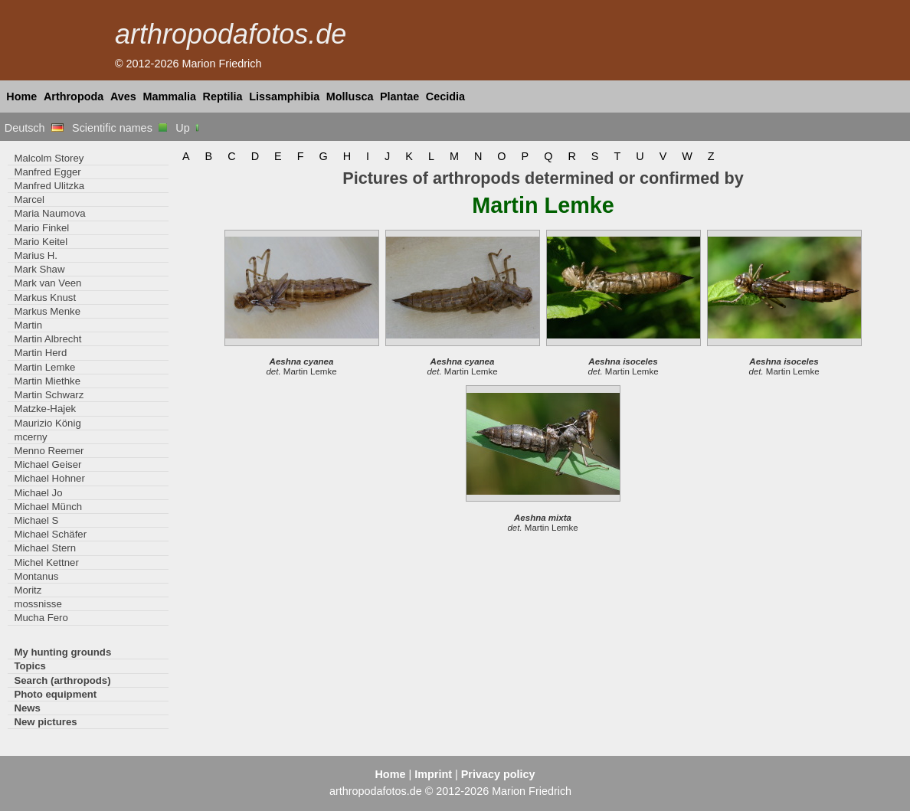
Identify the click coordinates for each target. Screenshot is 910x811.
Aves (123, 96)
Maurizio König (47, 423)
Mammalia (169, 96)
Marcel (29, 199)
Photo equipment (55, 694)
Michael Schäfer (50, 534)
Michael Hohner (49, 478)
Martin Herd (40, 352)
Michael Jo (38, 493)
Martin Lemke (44, 367)
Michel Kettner (46, 562)
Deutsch (34, 128)
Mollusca (350, 96)
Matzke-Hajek (45, 408)
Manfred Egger (47, 172)
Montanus (36, 576)
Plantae (399, 96)
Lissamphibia (284, 96)
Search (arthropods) (62, 680)
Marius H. (35, 255)
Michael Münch (48, 506)
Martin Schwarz (48, 395)
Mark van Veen (47, 283)
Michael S (36, 520)
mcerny (30, 437)
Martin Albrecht (47, 339)
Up (188, 128)
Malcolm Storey (48, 158)
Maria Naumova (49, 213)
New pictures (45, 722)
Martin (28, 325)
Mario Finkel (41, 228)
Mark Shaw (39, 269)
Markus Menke (47, 311)
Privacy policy (498, 774)
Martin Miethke (47, 381)
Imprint (433, 774)
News (27, 708)
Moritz (27, 590)
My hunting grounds (62, 652)
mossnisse (37, 604)
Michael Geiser (47, 464)
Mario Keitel (40, 241)
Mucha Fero (40, 617)
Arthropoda (73, 96)
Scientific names (119, 128)
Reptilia (223, 96)
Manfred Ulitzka (49, 185)
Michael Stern (45, 548)
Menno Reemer (48, 450)
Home (21, 96)
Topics (30, 666)
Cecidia (445, 96)
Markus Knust (45, 297)
